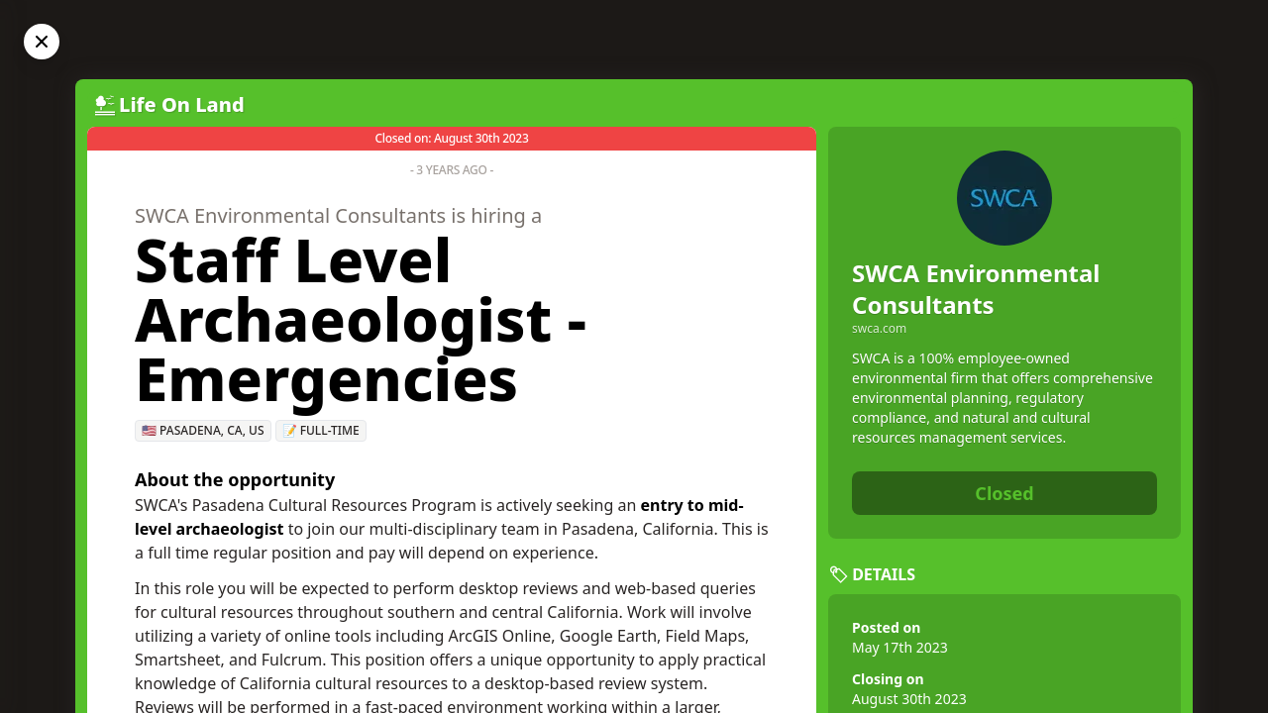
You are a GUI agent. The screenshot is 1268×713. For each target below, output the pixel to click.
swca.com (879, 329)
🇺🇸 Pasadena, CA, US (203, 430)
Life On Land (182, 104)
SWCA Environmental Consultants (976, 288)
